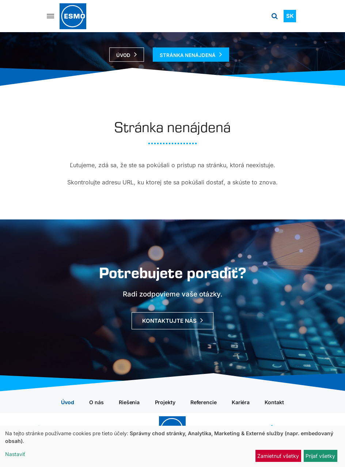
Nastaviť (15, 454)
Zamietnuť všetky (278, 456)
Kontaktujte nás (169, 321)
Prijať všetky (320, 456)
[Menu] (50, 16)
